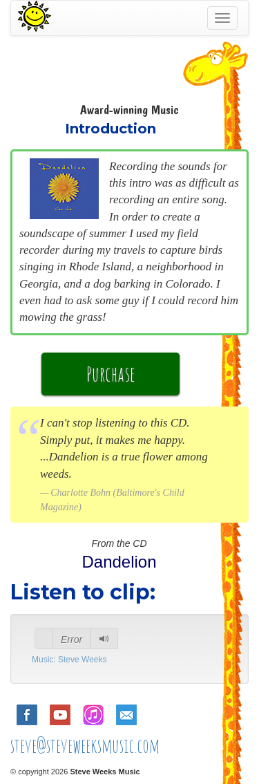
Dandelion (118, 561)
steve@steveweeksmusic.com (85, 746)
